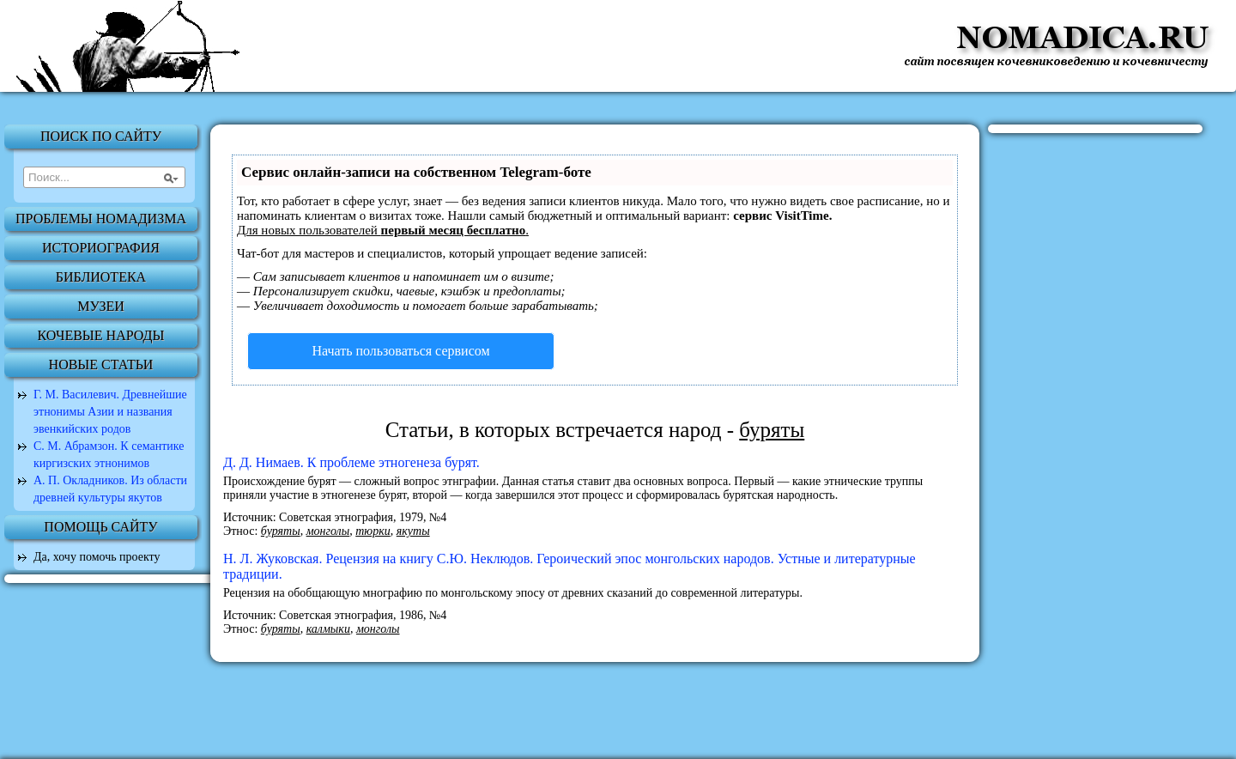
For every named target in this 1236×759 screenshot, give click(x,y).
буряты (280, 531)
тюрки (373, 531)
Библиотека (101, 277)
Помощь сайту (100, 526)
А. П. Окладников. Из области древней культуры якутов (110, 489)
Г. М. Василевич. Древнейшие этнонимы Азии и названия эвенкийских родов (110, 411)
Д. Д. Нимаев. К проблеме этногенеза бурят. (351, 462)
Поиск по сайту (100, 136)
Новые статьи (101, 364)
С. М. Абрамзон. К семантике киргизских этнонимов (109, 455)
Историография (101, 247)
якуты (413, 531)
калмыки (328, 628)
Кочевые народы (101, 335)
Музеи (100, 306)
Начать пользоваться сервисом (400, 350)
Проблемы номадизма (100, 218)
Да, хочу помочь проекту (97, 556)
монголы (328, 531)
